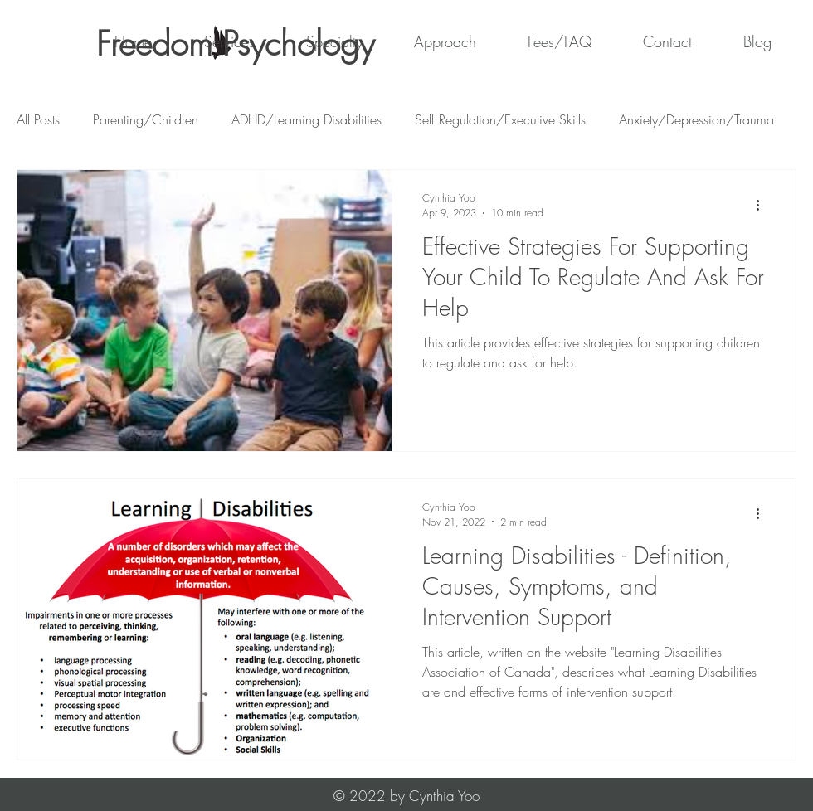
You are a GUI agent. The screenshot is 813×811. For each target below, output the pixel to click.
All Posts (38, 119)
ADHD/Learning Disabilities (306, 119)
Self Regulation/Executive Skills (500, 119)
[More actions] (763, 205)
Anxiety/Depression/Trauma (696, 119)
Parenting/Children (145, 119)
